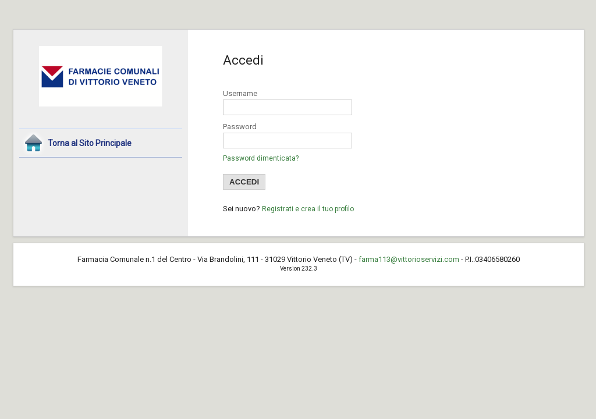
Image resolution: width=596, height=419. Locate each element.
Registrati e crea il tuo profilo (308, 209)
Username (240, 93)
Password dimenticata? (261, 158)
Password (240, 126)
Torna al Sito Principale (90, 143)
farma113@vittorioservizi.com (409, 259)
